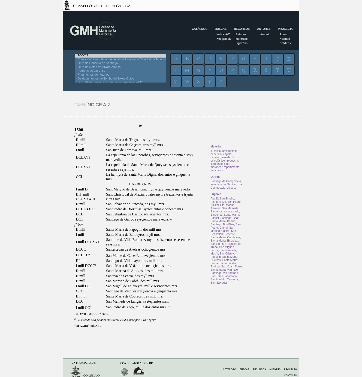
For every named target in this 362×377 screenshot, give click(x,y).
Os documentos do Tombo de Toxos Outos (120, 79)
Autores (263, 29)
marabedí (216, 167)
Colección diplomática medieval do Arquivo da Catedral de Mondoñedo (120, 59)
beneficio (216, 154)
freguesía (232, 160)
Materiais (241, 38)
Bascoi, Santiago (221, 218)
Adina (214, 201)
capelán (215, 157)
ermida (226, 157)
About (284, 34)
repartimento (231, 167)
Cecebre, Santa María (223, 236)
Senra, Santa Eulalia (223, 263)
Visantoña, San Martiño (224, 278)
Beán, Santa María (225, 219)
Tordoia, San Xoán (222, 266)
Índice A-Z (223, 34)
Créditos (285, 43)
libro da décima (220, 164)
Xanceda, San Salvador (225, 281)
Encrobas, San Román (225, 242)
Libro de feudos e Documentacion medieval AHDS (120, 82)
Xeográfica (224, 38)
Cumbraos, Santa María (226, 239)
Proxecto (285, 29)
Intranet (264, 34)
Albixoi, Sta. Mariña (222, 205)
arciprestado (230, 151)
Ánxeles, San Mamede (224, 208)
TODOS (120, 56)
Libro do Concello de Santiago (120, 63)
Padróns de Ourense (120, 71)
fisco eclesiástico (224, 159)
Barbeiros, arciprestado (225, 211)
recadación (217, 170)
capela (227, 154)
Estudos (240, 34)
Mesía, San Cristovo (223, 253)
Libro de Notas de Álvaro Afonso (120, 67)
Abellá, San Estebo (222, 198)
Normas (285, 38)
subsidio (216, 151)
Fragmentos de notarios (120, 75)
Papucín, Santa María (224, 256)
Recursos (242, 29)
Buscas (221, 29)
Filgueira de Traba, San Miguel (226, 245)
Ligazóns (241, 43)
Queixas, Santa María (224, 260)
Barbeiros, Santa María (225, 214)
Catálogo (200, 29)
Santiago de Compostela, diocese (226, 186)
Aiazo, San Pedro (230, 201)
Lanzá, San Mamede (223, 250)
